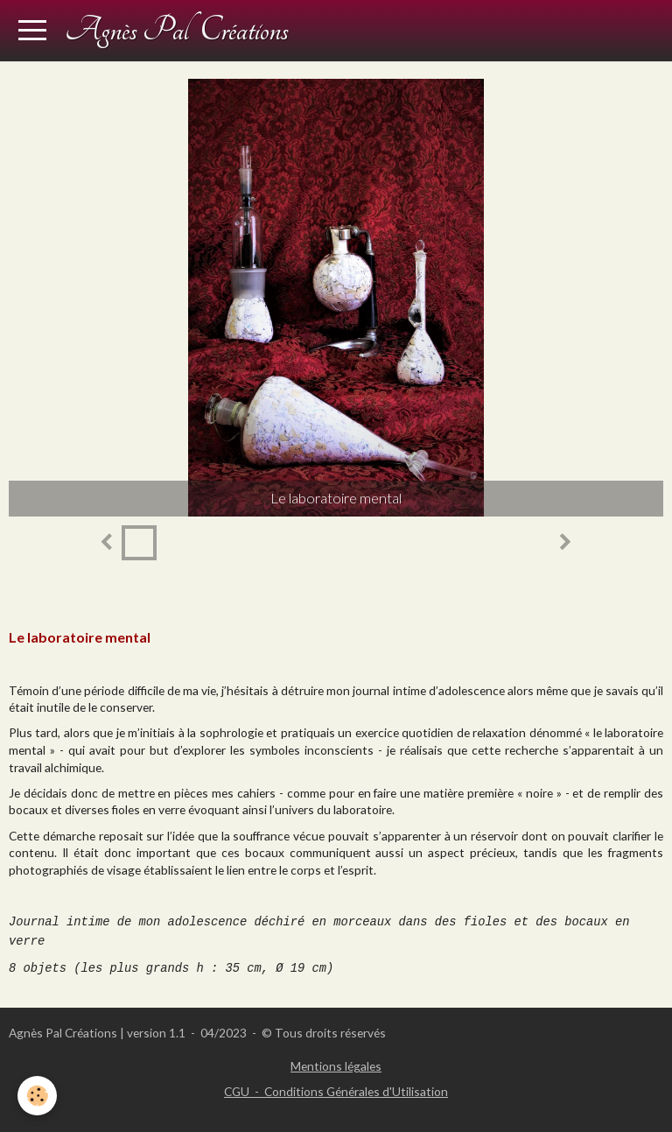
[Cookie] (37, 1095)
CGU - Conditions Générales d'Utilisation (336, 1091)
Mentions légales (336, 1065)
